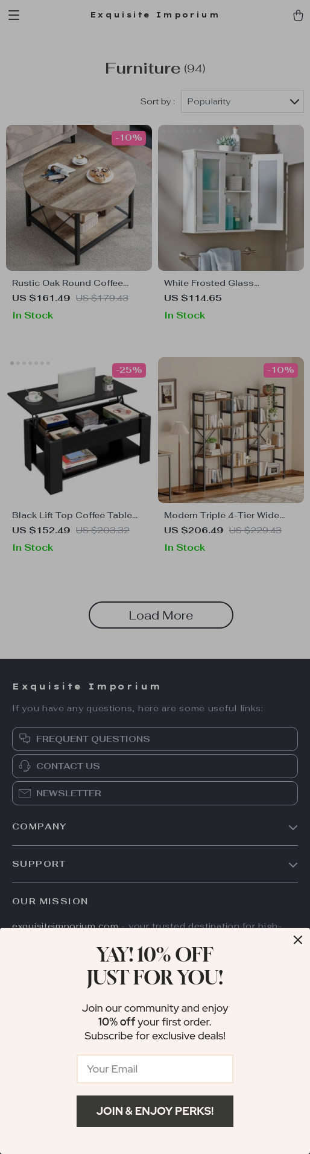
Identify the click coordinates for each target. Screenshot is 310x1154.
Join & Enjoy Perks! (155, 1111)
